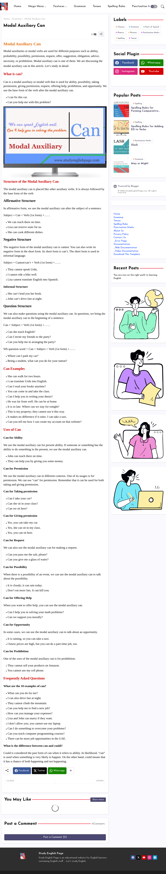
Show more (98, 800)
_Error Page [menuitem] (120, 241)
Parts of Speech (152, 27)
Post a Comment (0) (55, 837)
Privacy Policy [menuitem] (121, 234)
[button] (154, 6)
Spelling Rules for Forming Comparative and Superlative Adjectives (144, 110)
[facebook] (133, 857)
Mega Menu (36, 6)
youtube (154, 71)
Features (58, 6)
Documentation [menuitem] (122, 244)
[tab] (17, 6)
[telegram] (155, 857)
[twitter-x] (138, 857)
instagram (128, 71)
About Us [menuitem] (119, 231)
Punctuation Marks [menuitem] (124, 227)
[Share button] (70, 770)
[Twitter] (39, 770)
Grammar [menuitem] (119, 217)
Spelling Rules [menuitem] (121, 224)
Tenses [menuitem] (117, 220)
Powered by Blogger (126, 186)
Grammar (80, 6)
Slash (134, 145)
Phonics (121, 33)
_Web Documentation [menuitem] (125, 247)
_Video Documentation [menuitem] (126, 251)
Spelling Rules (116, 6)
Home (17, 6)
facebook (128, 62)
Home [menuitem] (117, 214)
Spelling (121, 38)
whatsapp (154, 62)
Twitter (125, 80)
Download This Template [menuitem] (127, 254)
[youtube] (144, 857)
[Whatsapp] (57, 770)
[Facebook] (22, 770)
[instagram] (149, 857)
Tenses (97, 6)
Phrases (133, 33)
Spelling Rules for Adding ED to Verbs (147, 128)
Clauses (121, 27)
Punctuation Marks (144, 6)
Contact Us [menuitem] (120, 237)
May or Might (139, 163)
